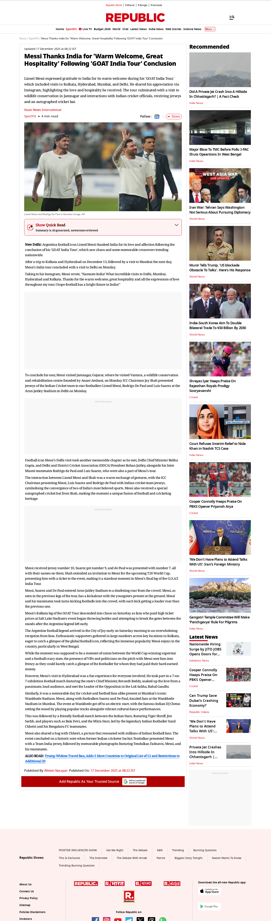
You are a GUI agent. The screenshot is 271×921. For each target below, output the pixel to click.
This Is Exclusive (69, 858)
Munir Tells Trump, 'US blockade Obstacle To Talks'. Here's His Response (219, 268)
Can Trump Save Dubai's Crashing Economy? (203, 700)
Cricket (193, 397)
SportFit (30, 116)
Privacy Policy (28, 898)
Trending (178, 850)
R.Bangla (142, 5)
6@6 (160, 850)
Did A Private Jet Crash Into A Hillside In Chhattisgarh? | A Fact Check (218, 94)
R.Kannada (156, 5)
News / (23, 38)
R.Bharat (130, 5)
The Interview (98, 858)
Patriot (161, 858)
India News (196, 103)
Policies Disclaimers (32, 912)
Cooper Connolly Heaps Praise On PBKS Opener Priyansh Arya (215, 504)
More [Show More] (210, 29)
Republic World (114, 5)
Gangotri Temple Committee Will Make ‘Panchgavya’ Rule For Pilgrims (219, 620)
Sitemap (24, 905)
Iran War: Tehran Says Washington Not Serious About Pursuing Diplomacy (219, 210)
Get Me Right (114, 850)
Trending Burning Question (77, 866)
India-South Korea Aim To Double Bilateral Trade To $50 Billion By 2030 (217, 325)
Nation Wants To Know (226, 858)
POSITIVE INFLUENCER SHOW (78, 850)
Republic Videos (199, 712)
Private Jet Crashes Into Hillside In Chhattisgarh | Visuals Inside (205, 754)
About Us (25, 884)
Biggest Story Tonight (188, 858)
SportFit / (34, 38)
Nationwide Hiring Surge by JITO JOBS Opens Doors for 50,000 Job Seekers (205, 652)
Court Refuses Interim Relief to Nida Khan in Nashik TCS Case (217, 446)
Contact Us (26, 891)
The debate (140, 850)
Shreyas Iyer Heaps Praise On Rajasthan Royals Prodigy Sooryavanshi (212, 386)
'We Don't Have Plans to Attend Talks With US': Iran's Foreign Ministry (218, 562)
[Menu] (230, 17)
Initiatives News (199, 660)
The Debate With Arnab (132, 858)
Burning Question (205, 850)
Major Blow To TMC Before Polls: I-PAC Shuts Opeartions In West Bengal (219, 152)
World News (197, 219)
